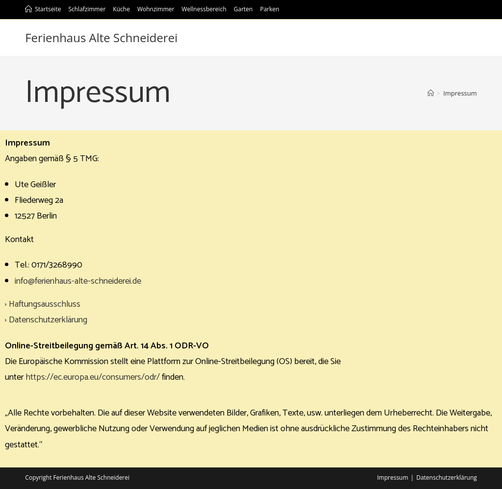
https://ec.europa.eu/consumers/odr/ (92, 377)
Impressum (392, 477)
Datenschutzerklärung (446, 477)
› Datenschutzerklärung (46, 320)
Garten (243, 9)
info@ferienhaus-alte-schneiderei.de (78, 281)
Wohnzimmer (156, 9)
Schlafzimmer (86, 9)
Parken (269, 9)
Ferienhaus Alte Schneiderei (101, 37)
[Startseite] (430, 93)
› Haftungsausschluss (42, 304)
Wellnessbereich (203, 9)
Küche (121, 9)
